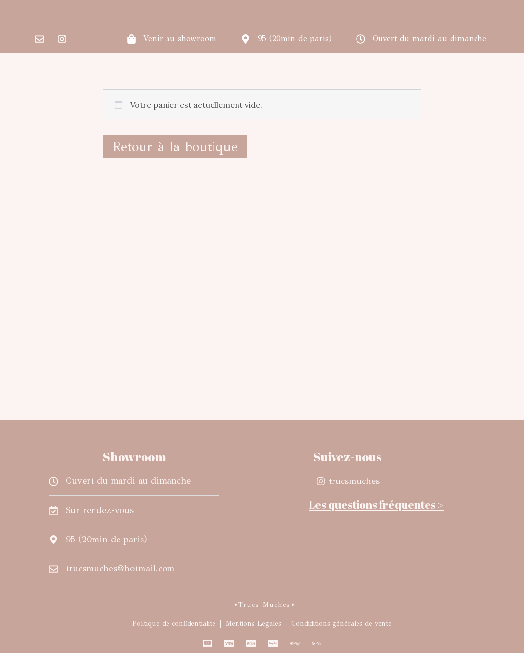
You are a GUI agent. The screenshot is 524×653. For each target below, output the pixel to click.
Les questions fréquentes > (376, 504)
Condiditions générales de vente (341, 623)
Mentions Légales (253, 623)
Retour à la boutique (175, 146)
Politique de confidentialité (173, 623)
